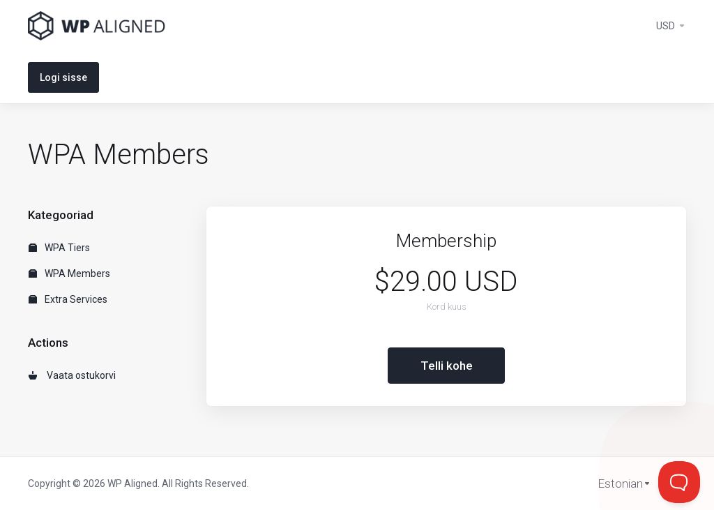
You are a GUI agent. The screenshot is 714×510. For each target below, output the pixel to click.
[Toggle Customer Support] (679, 482)
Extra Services (68, 299)
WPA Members (69, 273)
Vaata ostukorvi (72, 375)
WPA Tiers (59, 247)
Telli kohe (446, 366)
